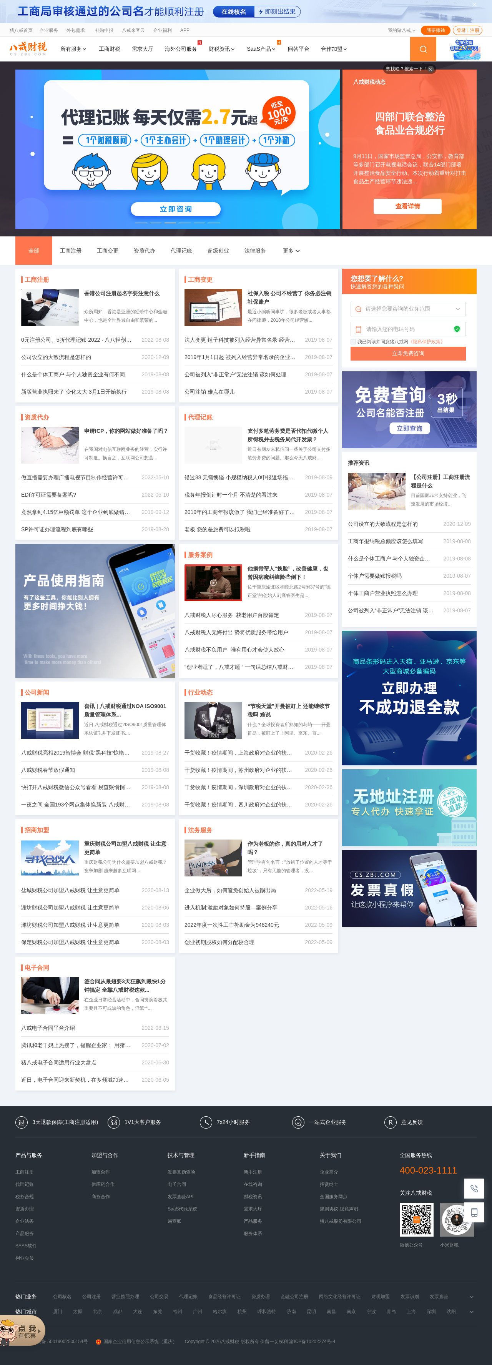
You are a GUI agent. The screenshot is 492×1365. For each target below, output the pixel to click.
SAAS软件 (26, 1246)
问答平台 (298, 49)
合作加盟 (334, 49)
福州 (177, 1311)
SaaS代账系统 (182, 1209)
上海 (411, 1311)
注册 (474, 30)
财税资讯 (222, 49)
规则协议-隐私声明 (339, 1209)
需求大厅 (142, 49)
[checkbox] (354, 342)
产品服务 (24, 1233)
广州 (197, 1311)
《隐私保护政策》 (426, 341)
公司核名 (62, 1296)
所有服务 (73, 49)
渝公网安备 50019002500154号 (51, 1342)
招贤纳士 (329, 1184)
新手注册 (253, 1172)
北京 (97, 1311)
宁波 (371, 1311)
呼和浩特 (267, 1311)
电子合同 (177, 1184)
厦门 (57, 1311)
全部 (33, 251)
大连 (137, 1311)
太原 (77, 1311)
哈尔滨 (220, 1311)
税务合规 (24, 1196)
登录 (461, 30)
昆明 (311, 1311)
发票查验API (180, 1196)
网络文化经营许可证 (340, 1296)
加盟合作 (100, 1172)
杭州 (242, 1311)
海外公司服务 (183, 46)
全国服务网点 (333, 1196)
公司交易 (159, 1296)
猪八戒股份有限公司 (340, 1221)
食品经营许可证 (224, 1296)
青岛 (391, 1311)
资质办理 (24, 1209)
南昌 (331, 1311)
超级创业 (218, 251)
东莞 (157, 1311)
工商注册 (70, 251)
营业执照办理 (125, 1296)
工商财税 (109, 49)
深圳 (431, 1311)
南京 (351, 1311)
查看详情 (408, 206)
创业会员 (24, 1258)
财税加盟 (380, 1296)
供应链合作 (103, 1184)
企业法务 (24, 1221)
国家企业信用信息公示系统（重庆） (136, 1342)
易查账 (174, 1221)
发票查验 (439, 1296)
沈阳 (451, 1311)
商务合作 (100, 1196)
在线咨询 (253, 1184)
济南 (291, 1311)
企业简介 (329, 1172)
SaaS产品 (264, 46)
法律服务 (255, 251)
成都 (117, 1311)
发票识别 (410, 1296)
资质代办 (144, 251)
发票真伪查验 (181, 1172)
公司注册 (91, 1296)
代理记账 (181, 251)
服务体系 (253, 1233)
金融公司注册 (294, 1296)
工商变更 (107, 251)
